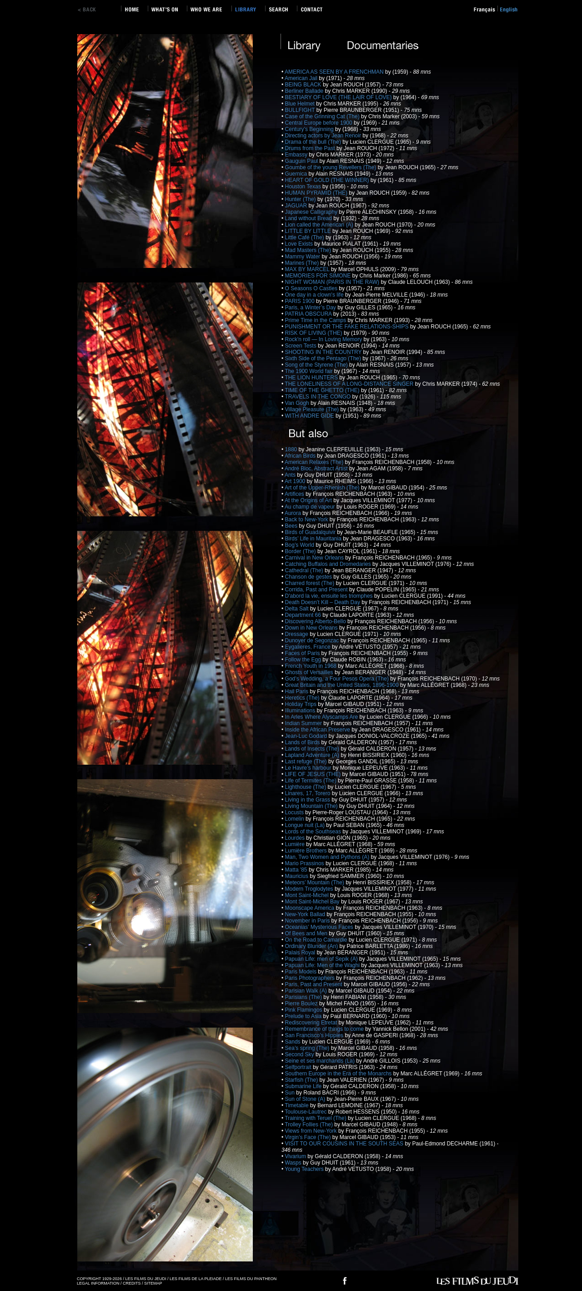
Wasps (294, 1163)
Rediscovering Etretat (312, 1022)
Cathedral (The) (305, 570)
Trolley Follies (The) (309, 1124)
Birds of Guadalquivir (311, 532)
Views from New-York (311, 1131)
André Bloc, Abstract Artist (317, 468)
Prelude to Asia (304, 1016)
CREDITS (132, 1283)
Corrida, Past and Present (317, 589)
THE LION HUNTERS (312, 377)
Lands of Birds (303, 742)
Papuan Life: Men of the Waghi (323, 965)
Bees (292, 526)
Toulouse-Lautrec (306, 1112)
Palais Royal (301, 952)
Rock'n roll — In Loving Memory (324, 339)
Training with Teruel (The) (316, 1118)
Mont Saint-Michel (307, 895)
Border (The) (301, 551)
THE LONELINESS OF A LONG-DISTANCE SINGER (350, 384)
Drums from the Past (310, 148)
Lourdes (295, 838)
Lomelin (295, 819)
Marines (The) (303, 263)
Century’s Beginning (310, 129)
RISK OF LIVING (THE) (314, 333)
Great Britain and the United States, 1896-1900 (343, 685)
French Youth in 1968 (311, 666)
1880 (292, 449)
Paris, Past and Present (314, 984)
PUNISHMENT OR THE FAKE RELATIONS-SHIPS (347, 326)
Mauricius (297, 876)
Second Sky (300, 1054)
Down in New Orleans (312, 628)
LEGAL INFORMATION (98, 1283)
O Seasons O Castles (312, 288)
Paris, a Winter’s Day (311, 307)
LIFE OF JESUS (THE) (313, 774)
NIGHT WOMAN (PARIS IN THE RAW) (333, 282)
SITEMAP (153, 1283)
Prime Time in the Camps (316, 320)
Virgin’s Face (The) (308, 1137)
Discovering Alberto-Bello (316, 621)
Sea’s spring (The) (308, 1048)
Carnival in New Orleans (315, 558)
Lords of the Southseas (314, 831)
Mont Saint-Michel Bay (313, 901)
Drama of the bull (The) (314, 142)
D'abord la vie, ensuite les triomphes (329, 596)
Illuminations (301, 710)
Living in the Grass (308, 800)
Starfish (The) (302, 1080)
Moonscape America (310, 908)
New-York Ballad (306, 914)
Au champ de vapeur (310, 507)
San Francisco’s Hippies (315, 1035)
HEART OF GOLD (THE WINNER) (328, 180)
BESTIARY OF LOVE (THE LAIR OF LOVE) (339, 97)
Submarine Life (304, 1086)
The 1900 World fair (309, 371)
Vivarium (296, 1156)
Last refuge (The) (306, 761)
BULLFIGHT (300, 110)
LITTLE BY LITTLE (308, 231)
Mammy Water (303, 256)
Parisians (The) (304, 997)
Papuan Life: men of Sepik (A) (322, 959)
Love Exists (300, 244)
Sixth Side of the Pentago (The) (324, 358)
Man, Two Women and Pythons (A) (328, 857)
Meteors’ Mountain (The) (315, 882)
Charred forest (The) (310, 583)
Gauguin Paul (302, 161)
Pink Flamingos (304, 1010)
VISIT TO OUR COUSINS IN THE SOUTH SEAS (345, 1143)
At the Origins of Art (309, 500)
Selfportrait (299, 1067)
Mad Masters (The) (309, 250)
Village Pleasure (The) (313, 409)
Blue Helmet (300, 104)
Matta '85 (297, 870)
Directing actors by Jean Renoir (324, 135)
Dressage (297, 634)
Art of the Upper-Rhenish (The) (323, 487)
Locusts (295, 812)
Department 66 (304, 615)
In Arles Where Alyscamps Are (322, 717)
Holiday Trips (301, 704)
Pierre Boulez (302, 1003)
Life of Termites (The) (311, 780)
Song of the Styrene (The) (317, 365)
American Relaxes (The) (315, 462)
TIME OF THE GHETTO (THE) (323, 390)
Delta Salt (297, 608)
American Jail (302, 78)
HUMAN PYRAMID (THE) (317, 193)
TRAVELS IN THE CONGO (318, 396)
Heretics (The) (303, 698)
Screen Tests (301, 346)
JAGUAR (297, 205)
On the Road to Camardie (317, 940)
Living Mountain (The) (312, 806)
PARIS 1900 (300, 301)
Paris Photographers (310, 978)
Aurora (293, 513)
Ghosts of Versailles (310, 672)
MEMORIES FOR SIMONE (318, 275)
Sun (290, 1092)
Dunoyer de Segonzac (313, 640)
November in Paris (308, 921)
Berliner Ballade (305, 91)
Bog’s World (300, 545)
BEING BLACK (304, 84)
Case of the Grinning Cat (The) (323, 116)
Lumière (295, 844)
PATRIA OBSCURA (309, 314)
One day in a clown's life (315, 295)
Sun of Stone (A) (306, 1099)
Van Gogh (298, 403)
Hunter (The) (301, 199)
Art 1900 (296, 481)
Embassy (297, 154)
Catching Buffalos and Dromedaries (329, 564)
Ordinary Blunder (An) (312, 946)
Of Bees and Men (307, 933)
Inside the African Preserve (318, 729)
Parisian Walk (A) (307, 991)
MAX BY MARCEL (308, 269)
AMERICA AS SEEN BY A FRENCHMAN (335, 72)
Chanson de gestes (309, 577)
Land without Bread (309, 218)
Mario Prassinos (305, 863)
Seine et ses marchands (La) (320, 1061)
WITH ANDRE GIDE (310, 416)
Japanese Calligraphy (312, 212)
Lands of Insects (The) (313, 749)
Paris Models (301, 971)
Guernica (297, 174)
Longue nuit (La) (305, 825)
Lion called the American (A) (320, 225)
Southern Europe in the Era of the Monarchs (339, 1073)
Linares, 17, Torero (308, 793)
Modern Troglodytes (310, 889)
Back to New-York (307, 519)
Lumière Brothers (306, 850)
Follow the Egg (304, 659)
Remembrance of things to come (325, 1029)
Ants (291, 475)
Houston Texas (304, 186)
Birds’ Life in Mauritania (314, 538)
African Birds (301, 456)
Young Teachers (305, 1169)
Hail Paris (297, 691)
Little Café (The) (305, 237)
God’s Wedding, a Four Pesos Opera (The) (338, 679)
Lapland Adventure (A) (313, 755)
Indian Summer (304, 723)
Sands (293, 1042)
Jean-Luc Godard (307, 736)
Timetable (297, 1105)
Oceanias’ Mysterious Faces (320, 927)
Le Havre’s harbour (309, 768)
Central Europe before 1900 (319, 123)
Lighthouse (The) (306, 787)
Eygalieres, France (308, 647)
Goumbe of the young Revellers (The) (331, 167)
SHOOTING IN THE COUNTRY (324, 352)
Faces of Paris (303, 653)
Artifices (295, 494)
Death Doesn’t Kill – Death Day (323, 602)
